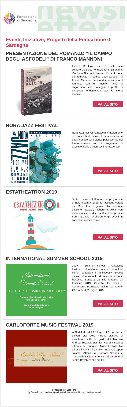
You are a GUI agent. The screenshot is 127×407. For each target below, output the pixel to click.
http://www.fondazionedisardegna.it (43, 392)
